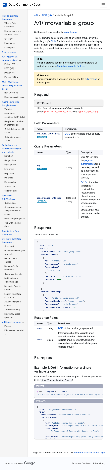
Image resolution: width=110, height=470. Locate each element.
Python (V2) (9, 64)
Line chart (9, 169)
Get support (9, 47)
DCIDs (84, 182)
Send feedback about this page (89, 452)
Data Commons (19, 4)
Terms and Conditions (82, 463)
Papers (7, 326)
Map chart (9, 173)
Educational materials (14, 330)
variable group (71, 32)
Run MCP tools (11, 93)
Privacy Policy (99, 463)
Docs (37, 4)
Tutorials (8, 109)
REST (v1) (47, 15)
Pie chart (8, 178)
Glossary (8, 39)
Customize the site (13, 274)
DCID (53, 41)
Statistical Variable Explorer (71, 66)
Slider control (10, 191)
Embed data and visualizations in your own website (11, 148)
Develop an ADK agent (14, 97)
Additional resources (11, 322)
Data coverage (9, 52)
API (36, 15)
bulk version (91, 79)
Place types (9, 43)
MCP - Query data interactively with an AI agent (12, 85)
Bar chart (8, 156)
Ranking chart (10, 182)
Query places (10, 203)
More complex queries (14, 218)
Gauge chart (10, 160)
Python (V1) (9, 73)
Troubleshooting (12, 309)
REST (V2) (9, 68)
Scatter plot (9, 186)
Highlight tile (10, 165)
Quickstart (9, 246)
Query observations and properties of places (13, 210)
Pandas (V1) (10, 77)
